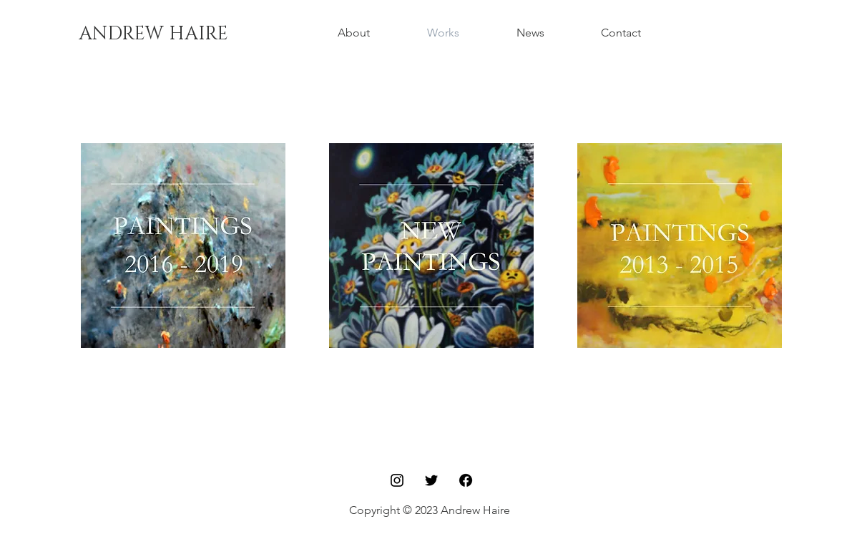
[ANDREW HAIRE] (153, 34)
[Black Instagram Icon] (397, 480)
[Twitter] (431, 480)
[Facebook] (465, 480)
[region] (183, 245)
